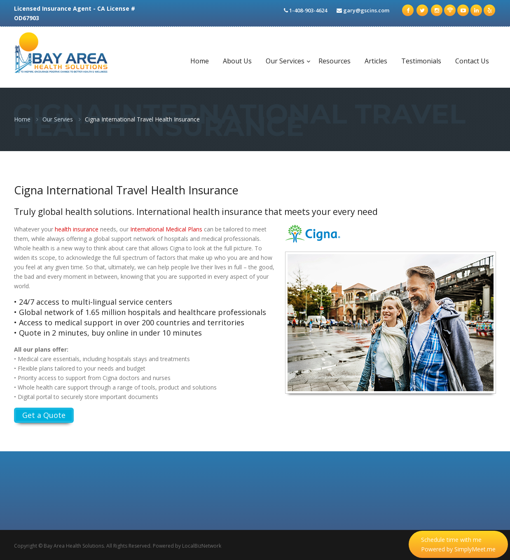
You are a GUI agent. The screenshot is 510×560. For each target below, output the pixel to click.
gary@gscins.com (366, 10)
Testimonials (421, 60)
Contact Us (472, 60)
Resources (334, 60)
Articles (376, 60)
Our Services (285, 60)
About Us (237, 60)
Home (199, 60)
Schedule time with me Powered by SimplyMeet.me (458, 544)
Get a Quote (44, 415)
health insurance (76, 229)
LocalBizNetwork (201, 545)
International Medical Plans (166, 229)
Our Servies (57, 119)
